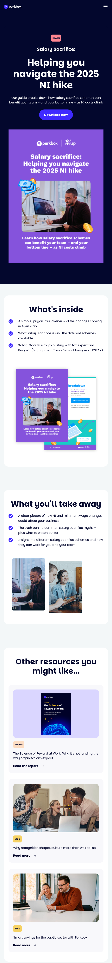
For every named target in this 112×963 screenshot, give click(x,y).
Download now (56, 115)
